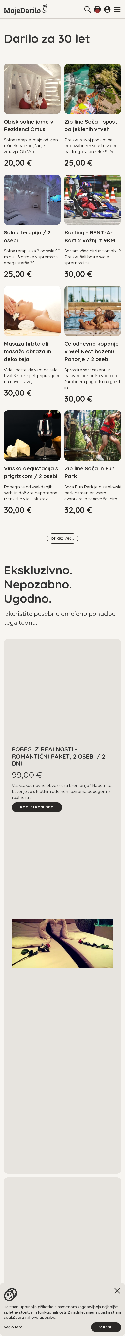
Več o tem (13, 1327)
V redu (106, 1327)
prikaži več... (62, 538)
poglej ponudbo (37, 807)
